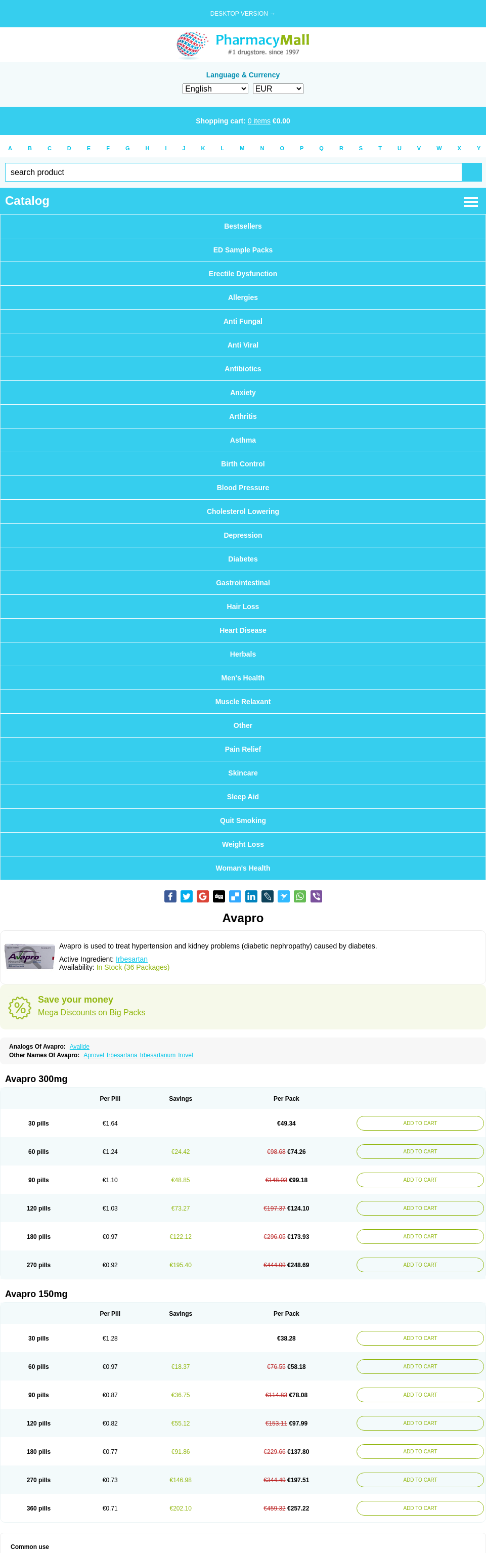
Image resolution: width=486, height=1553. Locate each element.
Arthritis (242, 416)
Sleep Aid (243, 797)
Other (243, 725)
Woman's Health (242, 868)
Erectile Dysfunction (243, 274)
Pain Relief (243, 749)
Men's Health (243, 678)
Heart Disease (243, 630)
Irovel (185, 1055)
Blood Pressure (243, 488)
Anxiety (243, 393)
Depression (243, 535)
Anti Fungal (243, 321)
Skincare (242, 773)
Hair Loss (243, 606)
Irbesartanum (158, 1055)
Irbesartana (122, 1055)
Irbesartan (132, 959)
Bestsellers (243, 226)
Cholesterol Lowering (243, 511)
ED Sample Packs (243, 250)
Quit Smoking (243, 820)
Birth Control (242, 464)
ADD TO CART (420, 1123)
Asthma (243, 440)
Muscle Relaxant (243, 702)
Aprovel (93, 1055)
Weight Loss (243, 844)
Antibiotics (243, 369)
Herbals (243, 654)
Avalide (80, 1046)
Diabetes (242, 559)
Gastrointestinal (243, 583)
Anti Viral (243, 345)
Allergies (243, 297)
